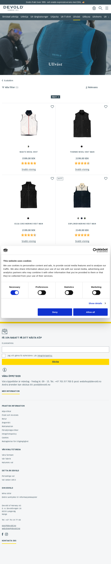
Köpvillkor (6, 411)
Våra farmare (7, 455)
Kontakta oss (9, 541)
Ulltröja (24, 17)
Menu (106, 8)
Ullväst (76, 17)
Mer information (11, 391)
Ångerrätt (6, 423)
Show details (95, 303)
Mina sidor (6, 493)
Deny (55, 312)
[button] (108, 16)
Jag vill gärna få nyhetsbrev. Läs (29, 356)
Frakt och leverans (10, 415)
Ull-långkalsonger (39, 17)
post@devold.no (9, 526)
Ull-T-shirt (66, 17)
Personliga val (8, 476)
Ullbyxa (86, 17)
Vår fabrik (6, 459)
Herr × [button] (55, 97)
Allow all (90, 312)
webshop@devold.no (11, 528)
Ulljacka (55, 17)
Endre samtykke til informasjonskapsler (19, 497)
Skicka (55, 362)
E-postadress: (8, 343)
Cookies (5, 438)
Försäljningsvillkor (10, 430)
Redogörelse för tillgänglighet (15, 441)
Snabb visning (29, 169)
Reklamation (7, 426)
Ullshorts (97, 17)
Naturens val (7, 462)
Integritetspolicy (9, 434)
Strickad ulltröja (10, 17)
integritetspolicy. (45, 356)
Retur (4, 419)
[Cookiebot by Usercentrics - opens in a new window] (95, 250)
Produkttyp (8, 80)
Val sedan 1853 (9, 480)
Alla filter (11, 87)
